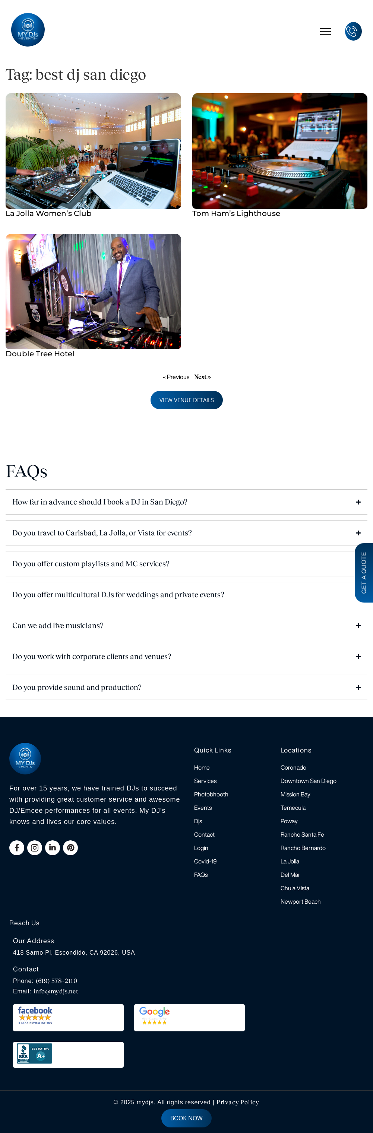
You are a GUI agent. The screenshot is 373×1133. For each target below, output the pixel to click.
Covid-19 (205, 861)
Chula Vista (295, 888)
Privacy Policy (237, 1102)
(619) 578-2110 (57, 980)
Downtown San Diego (308, 781)
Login (201, 848)
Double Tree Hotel (40, 353)
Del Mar (290, 875)
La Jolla (290, 861)
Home (202, 767)
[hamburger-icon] (325, 31)
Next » (202, 377)
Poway (289, 821)
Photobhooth (211, 794)
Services (205, 781)
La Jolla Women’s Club (49, 213)
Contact (204, 834)
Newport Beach (301, 901)
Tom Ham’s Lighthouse (236, 213)
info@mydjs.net (56, 991)
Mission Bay (295, 794)
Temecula (293, 808)
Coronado (293, 767)
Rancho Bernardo (303, 848)
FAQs (201, 875)
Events (203, 808)
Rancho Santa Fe (302, 834)
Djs (198, 821)
